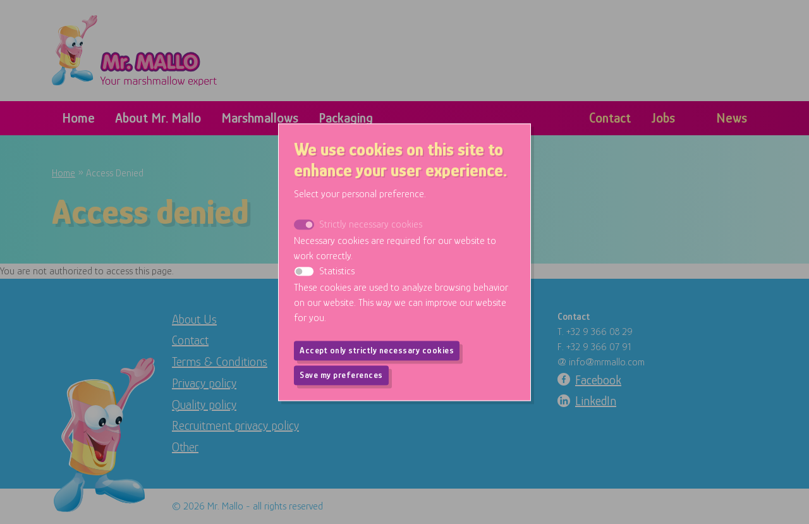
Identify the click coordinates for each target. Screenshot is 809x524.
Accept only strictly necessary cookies (377, 350)
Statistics (337, 271)
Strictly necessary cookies (370, 224)
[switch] (304, 271)
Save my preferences (341, 375)
